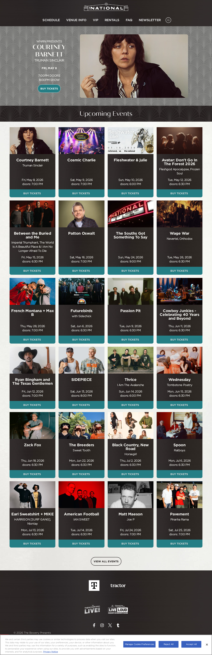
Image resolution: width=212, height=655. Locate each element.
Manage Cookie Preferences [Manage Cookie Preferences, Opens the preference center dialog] (139, 644)
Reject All (168, 644)
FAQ (129, 20)
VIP (95, 20)
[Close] (206, 644)
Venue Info (76, 20)
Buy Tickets (49, 88)
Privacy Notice (50, 652)
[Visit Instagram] (102, 625)
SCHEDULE (51, 20)
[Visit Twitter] (110, 625)
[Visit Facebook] (94, 625)
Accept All (191, 644)
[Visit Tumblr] (118, 625)
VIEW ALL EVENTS (106, 561)
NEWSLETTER (150, 20)
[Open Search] (168, 19)
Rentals (112, 20)
